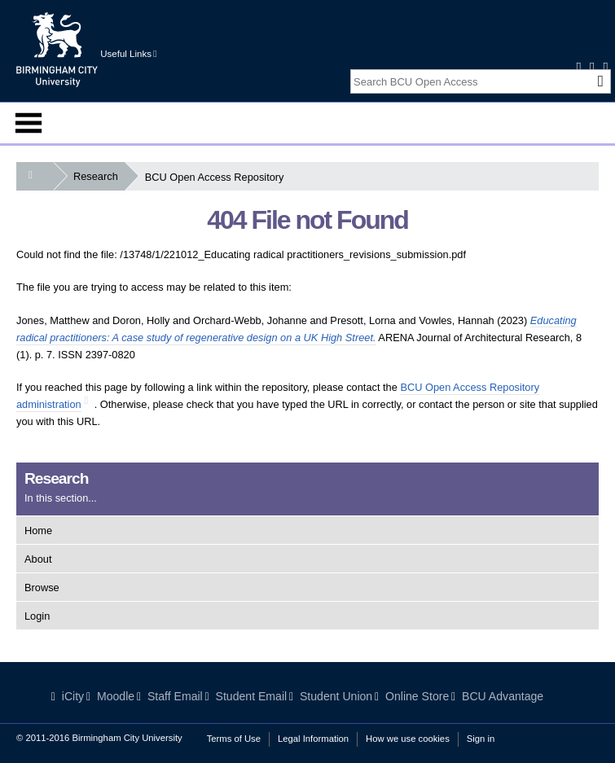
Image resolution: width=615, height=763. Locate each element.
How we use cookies (408, 738)
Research (99, 176)
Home (38, 530)
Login (37, 616)
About (37, 559)
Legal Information (313, 738)
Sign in (480, 738)
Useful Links (128, 54)
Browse (41, 587)
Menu (28, 123)
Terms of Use (234, 738)
